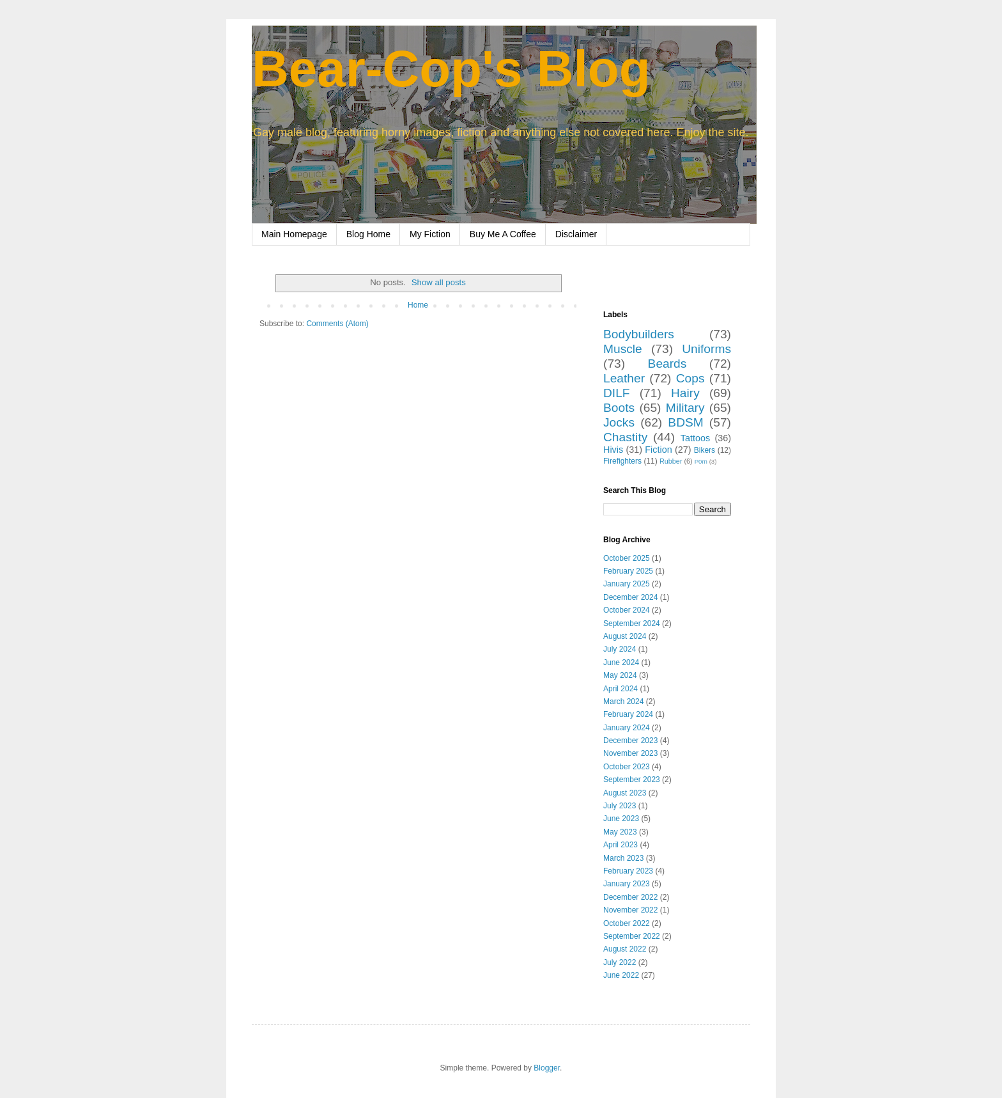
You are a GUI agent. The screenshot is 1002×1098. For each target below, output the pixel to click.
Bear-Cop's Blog (451, 68)
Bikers (704, 450)
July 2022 (619, 962)
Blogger (547, 1067)
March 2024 (623, 701)
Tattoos (695, 438)
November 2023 (630, 753)
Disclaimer (576, 234)
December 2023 (630, 740)
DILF (616, 393)
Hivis (613, 449)
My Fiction (430, 234)
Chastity (625, 437)
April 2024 (620, 688)
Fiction (658, 449)
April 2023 (620, 844)
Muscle (622, 349)
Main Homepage (294, 234)
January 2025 (626, 583)
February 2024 (628, 714)
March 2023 (623, 858)
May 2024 (620, 675)
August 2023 (624, 792)
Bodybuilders (638, 334)
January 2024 (626, 727)
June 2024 (621, 662)
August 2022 (624, 949)
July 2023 (619, 805)
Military (685, 407)
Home (418, 305)
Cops (690, 378)
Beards (667, 363)
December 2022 (630, 897)
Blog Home (368, 234)
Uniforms (706, 349)
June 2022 (621, 975)
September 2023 (631, 779)
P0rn (701, 461)
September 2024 (631, 623)
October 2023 (626, 766)
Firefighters (622, 461)
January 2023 (626, 883)
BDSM (685, 422)
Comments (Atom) (337, 323)
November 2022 (630, 910)
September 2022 (631, 936)
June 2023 (621, 818)
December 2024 (630, 597)
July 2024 (619, 649)
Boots (619, 407)
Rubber (670, 461)
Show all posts (439, 282)
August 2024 (624, 636)
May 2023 (620, 831)
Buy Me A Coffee (503, 234)
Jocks (619, 422)
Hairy (685, 393)
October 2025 (626, 558)
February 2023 (628, 871)
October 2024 (626, 610)
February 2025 (628, 571)
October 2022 (626, 923)
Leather (624, 378)
